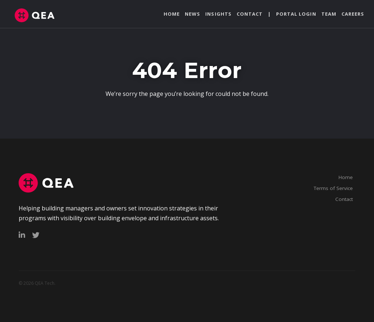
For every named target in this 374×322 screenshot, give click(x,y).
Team (328, 14)
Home (172, 14)
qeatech (40, 15)
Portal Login (296, 14)
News (192, 14)
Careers (352, 14)
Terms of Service (333, 188)
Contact (250, 14)
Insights (218, 14)
